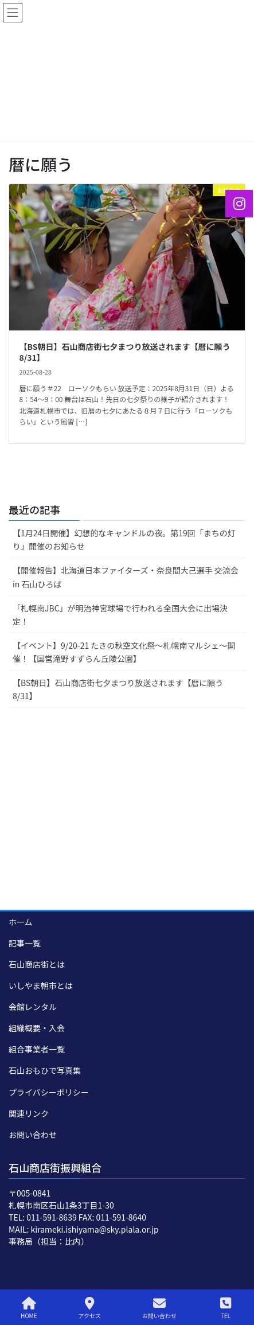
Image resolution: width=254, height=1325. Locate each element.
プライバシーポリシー (49, 1092)
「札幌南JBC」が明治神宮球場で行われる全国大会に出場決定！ (120, 614)
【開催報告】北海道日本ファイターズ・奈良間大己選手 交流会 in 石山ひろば (126, 576)
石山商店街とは (37, 964)
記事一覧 (25, 943)
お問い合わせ (33, 1134)
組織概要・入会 (37, 1028)
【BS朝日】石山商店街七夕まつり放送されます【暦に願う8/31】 (124, 352)
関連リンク (29, 1113)
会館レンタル (33, 1006)
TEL (226, 1308)
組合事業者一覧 (37, 1049)
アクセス (89, 1308)
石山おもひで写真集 (45, 1070)
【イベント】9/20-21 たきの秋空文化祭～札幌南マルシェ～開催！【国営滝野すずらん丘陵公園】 (124, 652)
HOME (29, 1308)
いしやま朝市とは (41, 985)
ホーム (21, 921)
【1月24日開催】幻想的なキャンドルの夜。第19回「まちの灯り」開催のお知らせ (124, 539)
